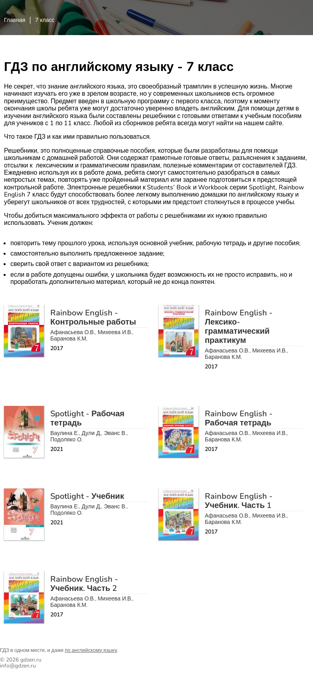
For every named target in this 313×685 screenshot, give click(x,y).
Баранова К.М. (68, 338)
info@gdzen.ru (18, 665)
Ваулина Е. (64, 433)
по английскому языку (91, 650)
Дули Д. (91, 433)
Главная (14, 20)
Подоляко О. (66, 439)
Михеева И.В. (115, 332)
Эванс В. (115, 433)
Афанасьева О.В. (72, 332)
